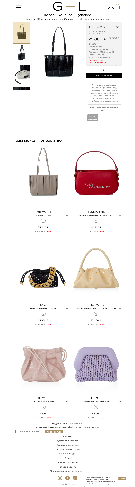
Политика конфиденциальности (67, 471)
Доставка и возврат (67, 440)
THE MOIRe (98, 27)
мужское (83, 15)
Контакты (68, 436)
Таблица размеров (92, 117)
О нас (68, 458)
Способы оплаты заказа (67, 449)
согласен (121, 478)
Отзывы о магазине (67, 462)
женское (65, 15)
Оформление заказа (68, 445)
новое (49, 15)
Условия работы (67, 467)
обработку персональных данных (83, 427)
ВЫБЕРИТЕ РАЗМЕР (103, 75)
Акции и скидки (67, 453)
